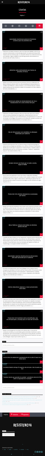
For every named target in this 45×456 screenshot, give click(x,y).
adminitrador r (6, 140)
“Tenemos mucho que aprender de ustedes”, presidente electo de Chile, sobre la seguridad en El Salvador (22, 378)
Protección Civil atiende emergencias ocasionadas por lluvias (23, 195)
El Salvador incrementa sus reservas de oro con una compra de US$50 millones (18, 403)
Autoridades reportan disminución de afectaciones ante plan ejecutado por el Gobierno (23, 257)
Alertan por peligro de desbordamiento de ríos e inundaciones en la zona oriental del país (23, 102)
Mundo (10, 449)
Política (5, 364)
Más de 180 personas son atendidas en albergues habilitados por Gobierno (22, 133)
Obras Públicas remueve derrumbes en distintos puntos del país (23, 226)
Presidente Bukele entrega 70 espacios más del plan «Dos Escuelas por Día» (22, 368)
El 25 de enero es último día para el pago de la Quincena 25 (14, 404)
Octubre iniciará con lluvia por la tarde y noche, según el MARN (23, 164)
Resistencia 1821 (6, 79)
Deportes (16, 449)
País (4, 32)
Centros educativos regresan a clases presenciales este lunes (23, 288)
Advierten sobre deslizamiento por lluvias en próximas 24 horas (23, 71)
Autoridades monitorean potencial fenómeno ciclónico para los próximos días (23, 40)
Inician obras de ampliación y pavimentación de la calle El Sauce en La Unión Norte (22, 358)
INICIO (5, 449)
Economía (22, 449)
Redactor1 (5, 48)
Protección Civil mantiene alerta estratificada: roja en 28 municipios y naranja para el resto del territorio (22, 319)
